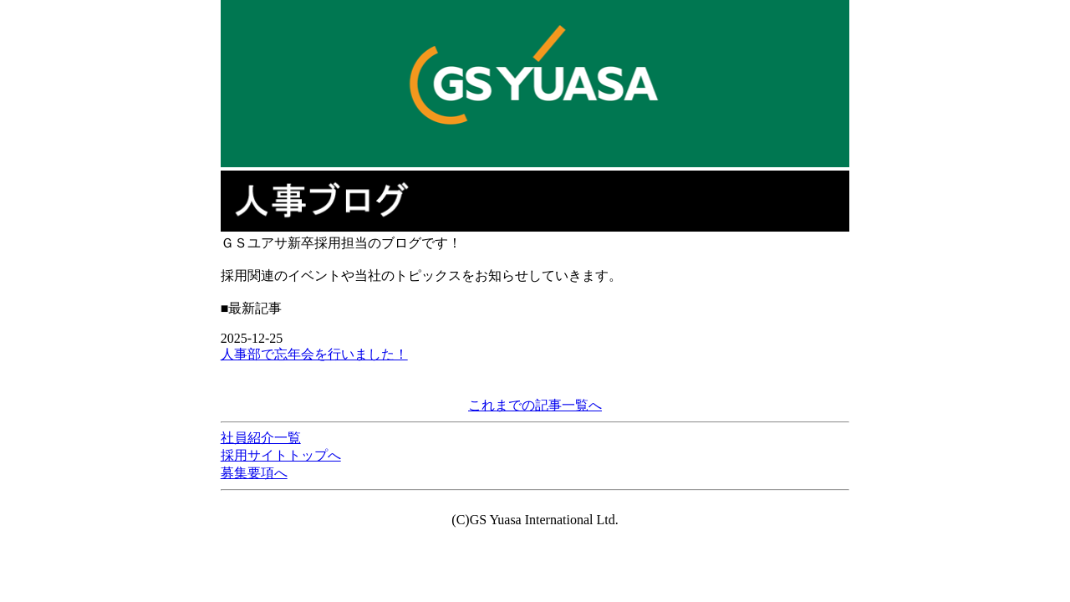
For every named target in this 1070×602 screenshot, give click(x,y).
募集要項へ (254, 473)
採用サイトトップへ (281, 455)
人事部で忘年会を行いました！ (314, 354)
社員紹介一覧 (261, 438)
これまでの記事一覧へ (535, 405)
